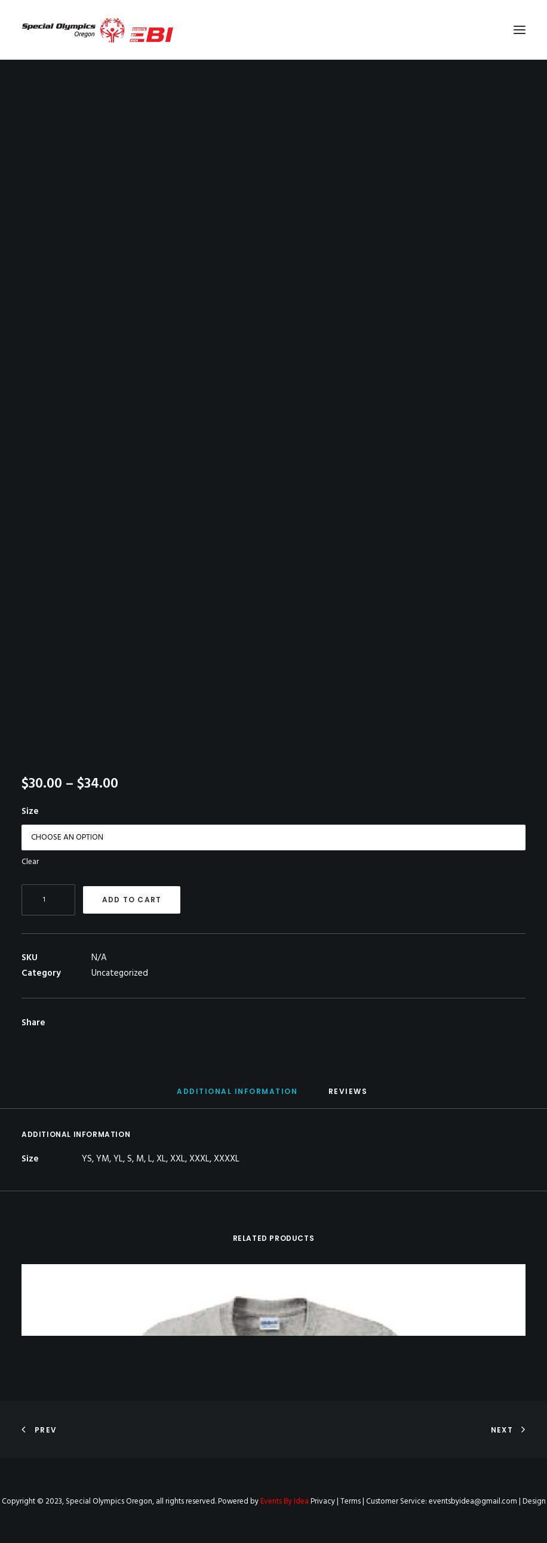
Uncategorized (119, 973)
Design (534, 1501)
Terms (350, 1501)
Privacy (323, 1501)
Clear (30, 862)
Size (30, 811)
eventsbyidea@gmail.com (473, 1501)
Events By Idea (284, 1501)
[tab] (237, 1096)
